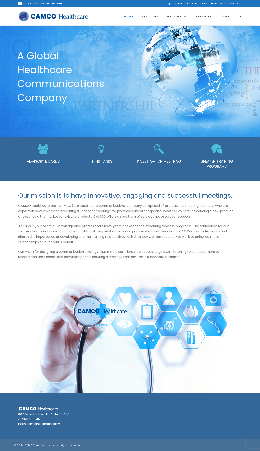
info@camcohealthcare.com (42, 3)
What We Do (177, 17)
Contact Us (231, 17)
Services (204, 17)
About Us (150, 17)
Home (129, 17)
